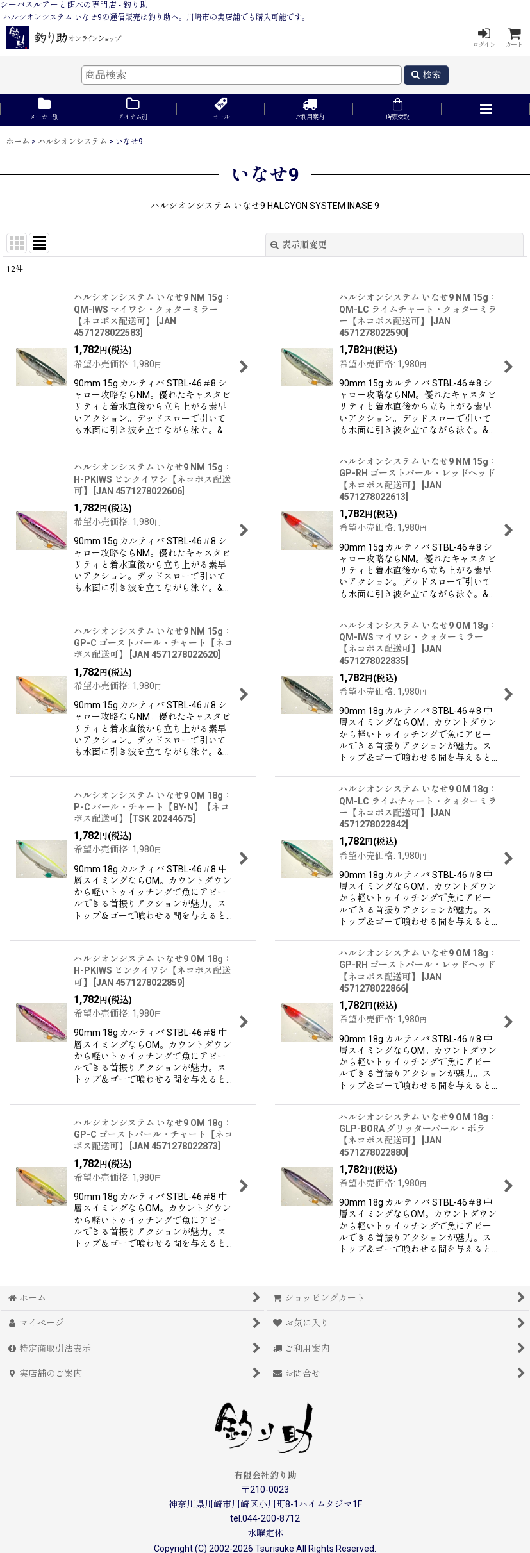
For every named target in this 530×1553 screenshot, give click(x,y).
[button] (486, 110)
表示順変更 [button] (298, 245)
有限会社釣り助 (265, 1475)
